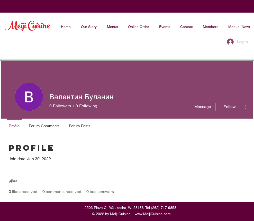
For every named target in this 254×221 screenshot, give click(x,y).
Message (202, 106)
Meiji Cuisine (27, 26)
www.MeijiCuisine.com (153, 214)
